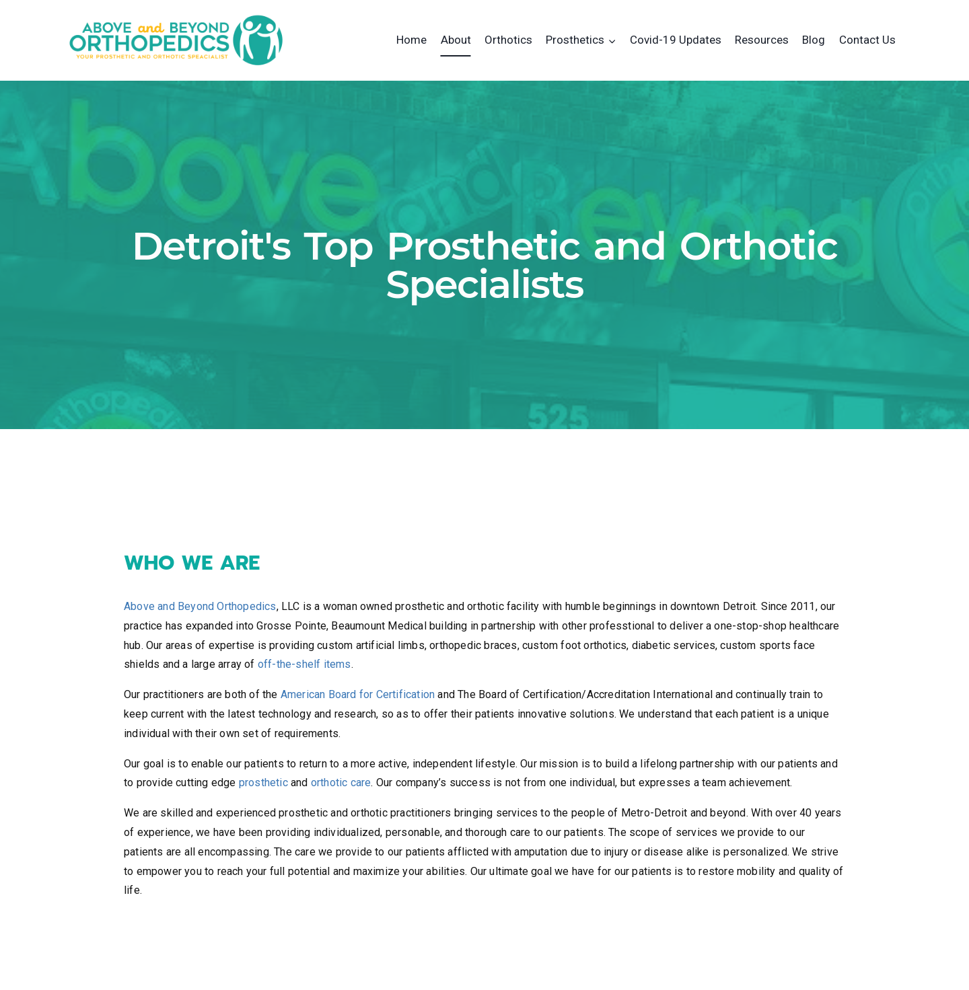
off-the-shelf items (304, 664)
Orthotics (508, 39)
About (456, 39)
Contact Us (867, 39)
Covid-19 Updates (675, 39)
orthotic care (341, 782)
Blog (813, 39)
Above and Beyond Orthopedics (200, 606)
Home (411, 39)
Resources (762, 39)
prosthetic (263, 782)
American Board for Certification (358, 694)
